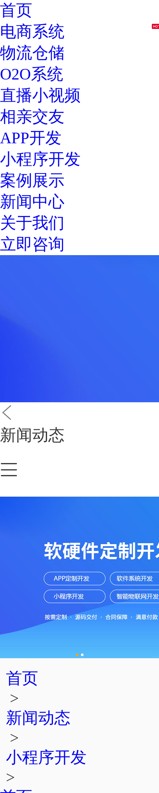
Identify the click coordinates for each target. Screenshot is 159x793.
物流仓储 (32, 53)
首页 (16, 10)
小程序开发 (40, 159)
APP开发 (30, 138)
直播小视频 (40, 95)
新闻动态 (38, 718)
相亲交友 (32, 116)
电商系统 (32, 31)
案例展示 (32, 180)
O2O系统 (31, 74)
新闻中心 (32, 201)
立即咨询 (32, 244)
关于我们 (32, 223)
